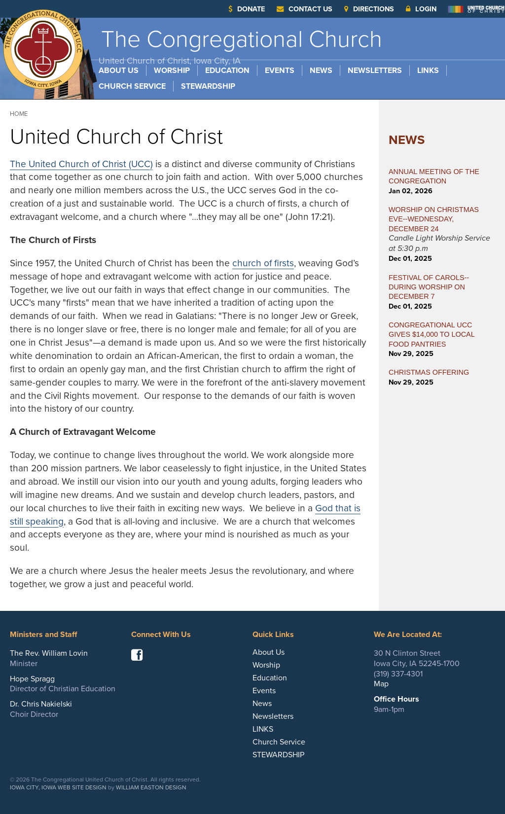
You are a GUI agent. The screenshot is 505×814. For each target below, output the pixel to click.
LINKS (428, 70)
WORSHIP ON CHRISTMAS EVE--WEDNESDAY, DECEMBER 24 (434, 219)
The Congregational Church (240, 45)
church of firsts (263, 263)
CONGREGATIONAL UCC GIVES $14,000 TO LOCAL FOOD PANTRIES (431, 334)
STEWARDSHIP (208, 86)
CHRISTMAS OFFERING (429, 372)
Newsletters (375, 70)
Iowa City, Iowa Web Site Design (58, 787)
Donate (246, 9)
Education (227, 70)
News (321, 70)
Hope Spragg (32, 679)
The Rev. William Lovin (49, 653)
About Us (119, 70)
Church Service (132, 86)
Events (279, 70)
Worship (172, 70)
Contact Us (304, 9)
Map (381, 684)
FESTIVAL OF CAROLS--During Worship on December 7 (429, 287)
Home (19, 114)
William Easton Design (151, 787)
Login (421, 9)
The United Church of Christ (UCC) (81, 164)
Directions (369, 9)
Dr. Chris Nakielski (41, 704)
